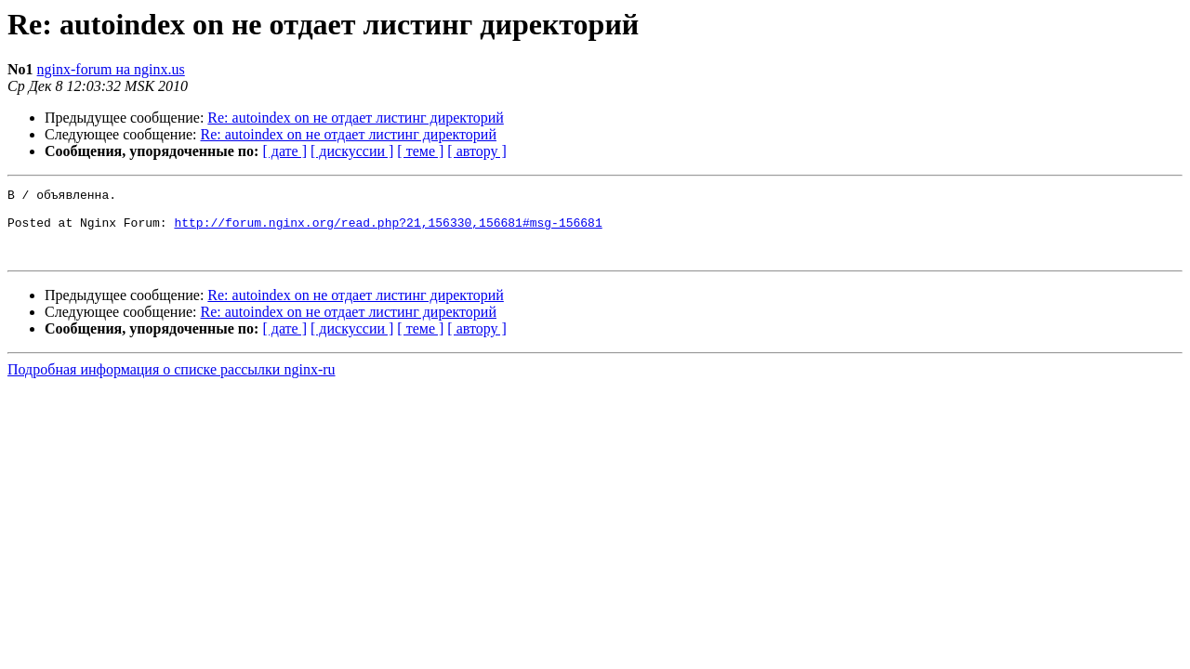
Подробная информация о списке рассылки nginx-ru (171, 383)
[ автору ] (476, 151)
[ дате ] (284, 151)
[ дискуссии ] (352, 151)
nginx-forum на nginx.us (111, 69)
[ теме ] (420, 151)
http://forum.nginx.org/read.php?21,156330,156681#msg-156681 (388, 230)
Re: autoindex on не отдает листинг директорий (355, 117)
